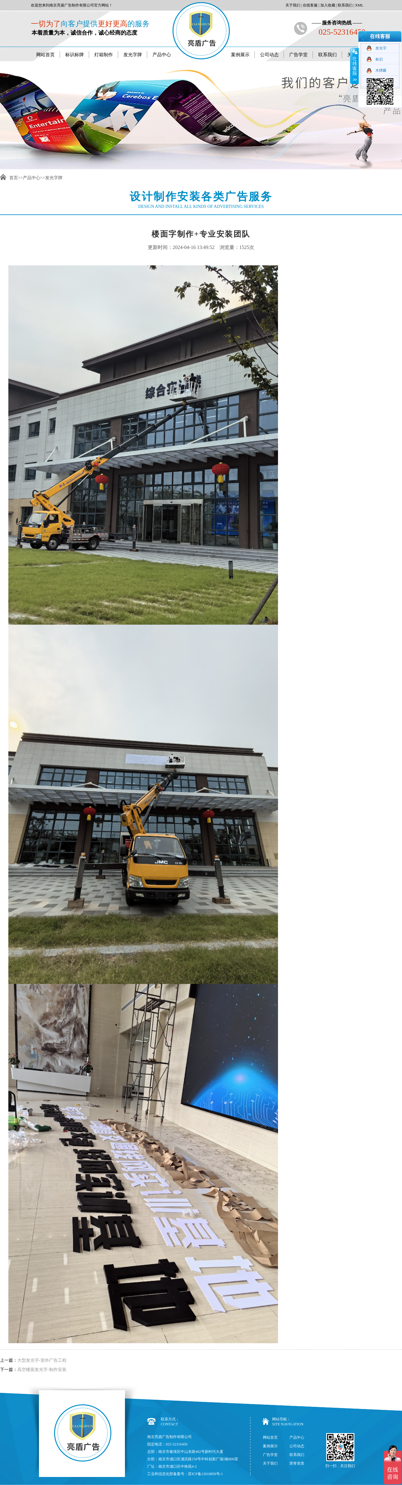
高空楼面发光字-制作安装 (41, 1369)
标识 (379, 59)
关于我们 (292, 5)
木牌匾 (381, 70)
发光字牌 (132, 54)
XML (358, 5)
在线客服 (310, 5)
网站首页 (45, 54)
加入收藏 (327, 5)
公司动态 (269, 54)
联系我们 (345, 5)
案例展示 (240, 54)
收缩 (354, 66)
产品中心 (161, 54)
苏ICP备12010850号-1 (205, 1474)
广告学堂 (298, 54)
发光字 (381, 48)
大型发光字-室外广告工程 (41, 1360)
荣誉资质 (296, 1463)
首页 (13, 177)
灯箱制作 (103, 54)
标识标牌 (74, 54)
